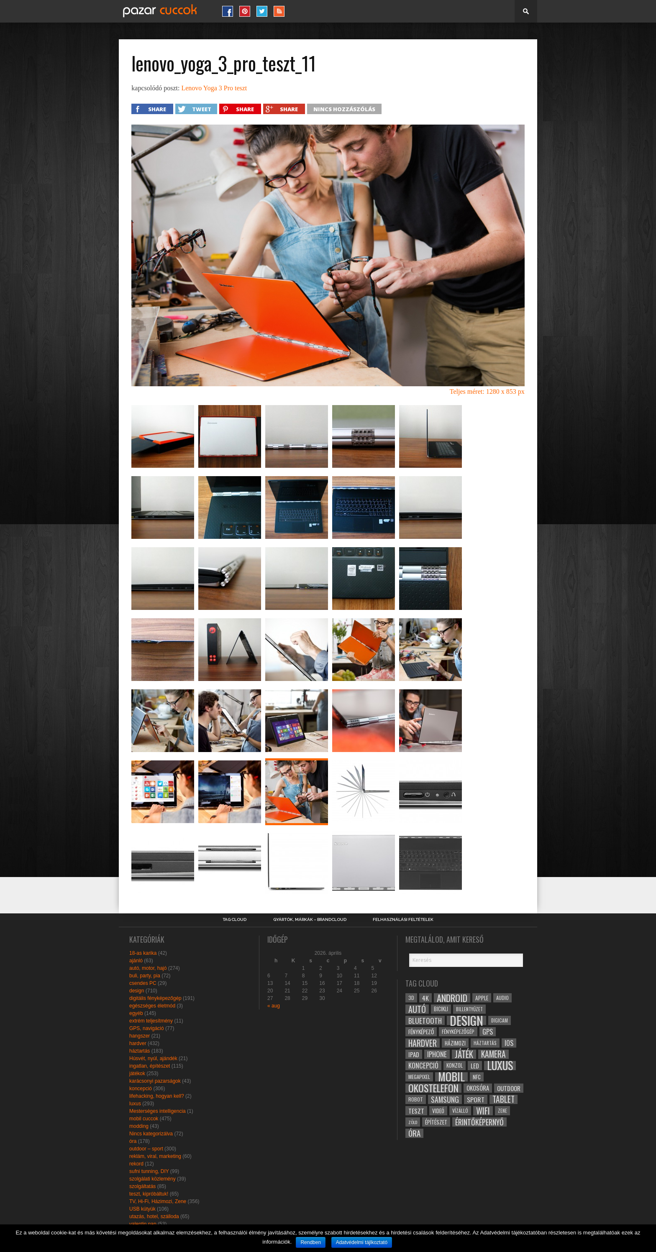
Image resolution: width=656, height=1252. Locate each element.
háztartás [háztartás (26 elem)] (485, 1042)
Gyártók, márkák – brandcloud (309, 920)
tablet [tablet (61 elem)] (503, 1099)
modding (139, 1126)
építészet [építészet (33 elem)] (436, 1122)
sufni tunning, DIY (149, 1171)
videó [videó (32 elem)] (438, 1111)
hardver (137, 1043)
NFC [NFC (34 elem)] (477, 1076)
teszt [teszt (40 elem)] (416, 1110)
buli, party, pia (144, 976)
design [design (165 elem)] (466, 1020)
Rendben (310, 1242)
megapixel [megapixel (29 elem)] (419, 1077)
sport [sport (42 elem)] (475, 1099)
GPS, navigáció (146, 1028)
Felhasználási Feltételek (403, 920)
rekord (136, 1164)
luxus (135, 1104)
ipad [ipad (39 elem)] (413, 1054)
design (136, 991)
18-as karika (142, 953)
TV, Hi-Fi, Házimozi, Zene (157, 1201)
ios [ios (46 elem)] (509, 1043)
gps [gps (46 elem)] (487, 1031)
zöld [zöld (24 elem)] (412, 1122)
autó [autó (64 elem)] (417, 1009)
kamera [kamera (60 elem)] (493, 1054)
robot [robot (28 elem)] (415, 1099)
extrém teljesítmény (151, 1021)
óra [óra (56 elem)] (414, 1133)
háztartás (139, 1051)
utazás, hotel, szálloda (154, 1216)
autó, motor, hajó (148, 968)
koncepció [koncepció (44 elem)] (423, 1065)
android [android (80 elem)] (452, 997)
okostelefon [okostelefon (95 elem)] (433, 1088)
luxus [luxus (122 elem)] (500, 1065)
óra (132, 1141)
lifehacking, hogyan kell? (156, 1096)
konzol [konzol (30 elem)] (454, 1065)
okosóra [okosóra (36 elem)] (477, 1088)
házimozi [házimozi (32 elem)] (455, 1043)
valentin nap (142, 1224)
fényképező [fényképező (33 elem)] (421, 1032)
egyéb (136, 1013)
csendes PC (142, 983)
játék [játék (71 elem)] (464, 1054)
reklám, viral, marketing (155, 1156)
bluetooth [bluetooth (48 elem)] (425, 1020)
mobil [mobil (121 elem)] (451, 1076)
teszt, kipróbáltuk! (148, 1194)
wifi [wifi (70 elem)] (483, 1110)
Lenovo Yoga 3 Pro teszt (214, 88)
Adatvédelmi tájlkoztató (361, 1242)
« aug (273, 1006)
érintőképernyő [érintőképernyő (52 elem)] (479, 1122)
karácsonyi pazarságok (155, 1081)
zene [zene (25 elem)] (502, 1110)
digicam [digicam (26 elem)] (499, 1020)
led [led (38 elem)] (475, 1065)
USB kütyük (142, 1209)
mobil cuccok (143, 1119)
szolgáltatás (142, 1186)
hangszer (139, 1036)
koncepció (140, 1088)
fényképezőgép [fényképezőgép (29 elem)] (458, 1031)
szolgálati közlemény (152, 1179)
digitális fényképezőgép (155, 998)
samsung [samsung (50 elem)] (445, 1099)
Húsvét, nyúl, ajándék (153, 1058)
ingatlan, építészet (149, 1066)
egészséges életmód (152, 1006)
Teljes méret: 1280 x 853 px (487, 391)
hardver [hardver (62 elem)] (422, 1043)
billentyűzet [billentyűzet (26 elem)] (469, 1008)
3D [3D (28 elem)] (411, 997)
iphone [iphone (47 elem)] (437, 1054)
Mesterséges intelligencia (157, 1111)
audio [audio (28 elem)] (502, 997)
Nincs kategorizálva (151, 1134)
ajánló (136, 961)
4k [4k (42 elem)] (425, 997)
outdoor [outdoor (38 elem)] (508, 1088)
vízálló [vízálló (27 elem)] (460, 1110)
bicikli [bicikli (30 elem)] (441, 1009)
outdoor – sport (146, 1149)
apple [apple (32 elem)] (481, 998)
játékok (137, 1073)
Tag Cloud (234, 920)
